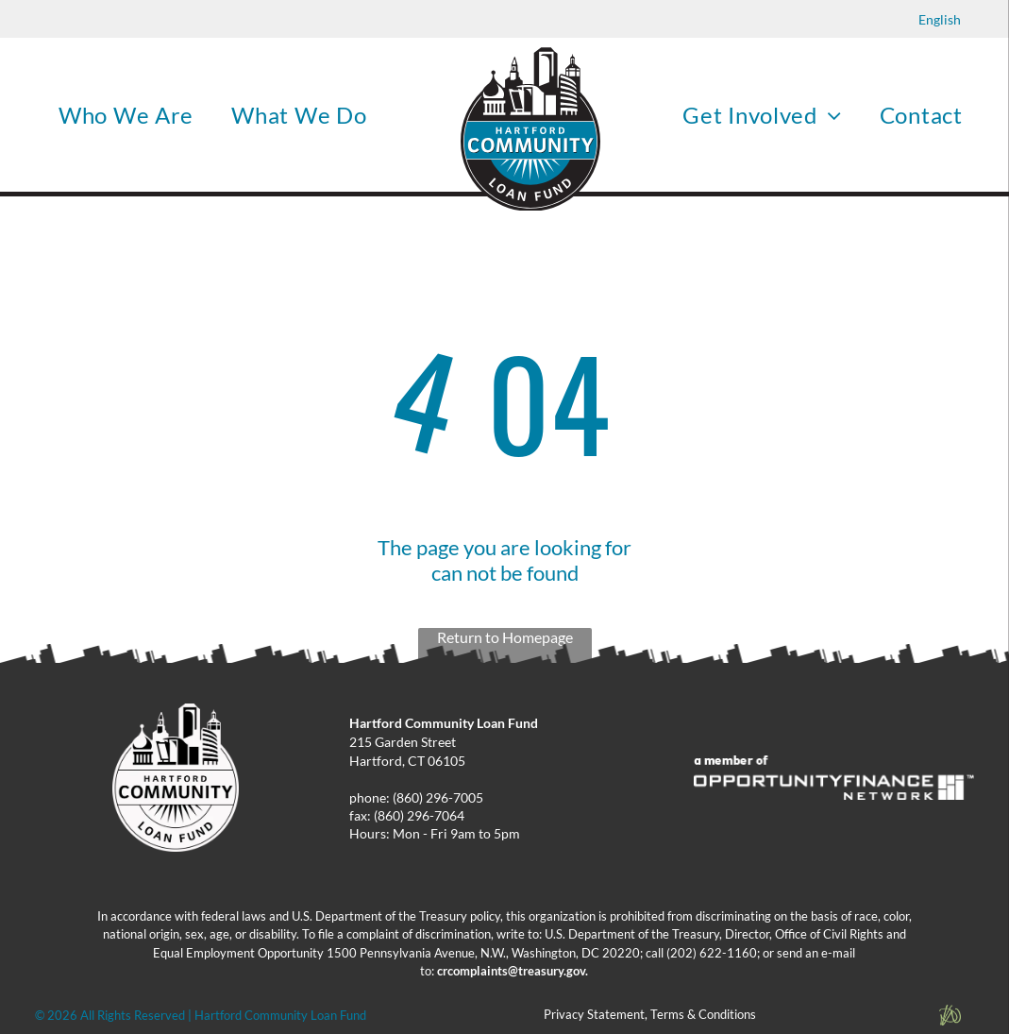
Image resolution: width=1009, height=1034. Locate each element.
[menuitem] (126, 114)
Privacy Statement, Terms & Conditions (650, 1014)
